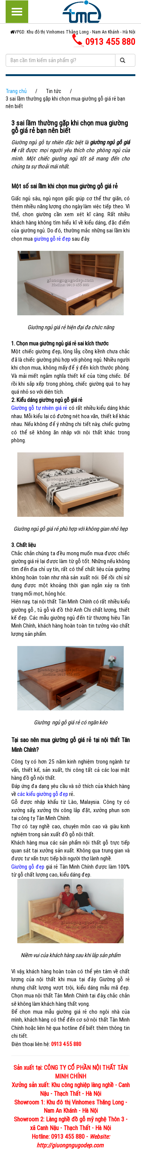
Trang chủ (16, 91)
